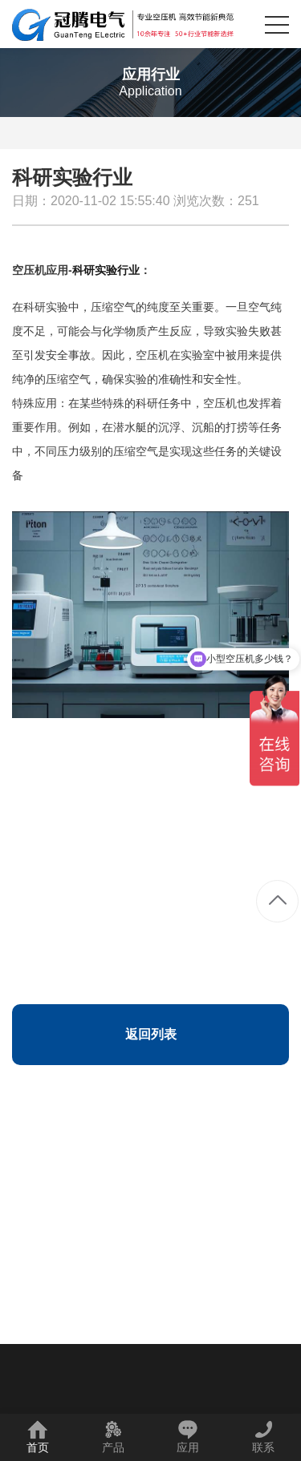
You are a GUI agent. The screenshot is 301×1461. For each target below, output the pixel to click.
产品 (113, 1436)
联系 (263, 1436)
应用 (188, 1436)
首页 (37, 1436)
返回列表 (151, 1034)
